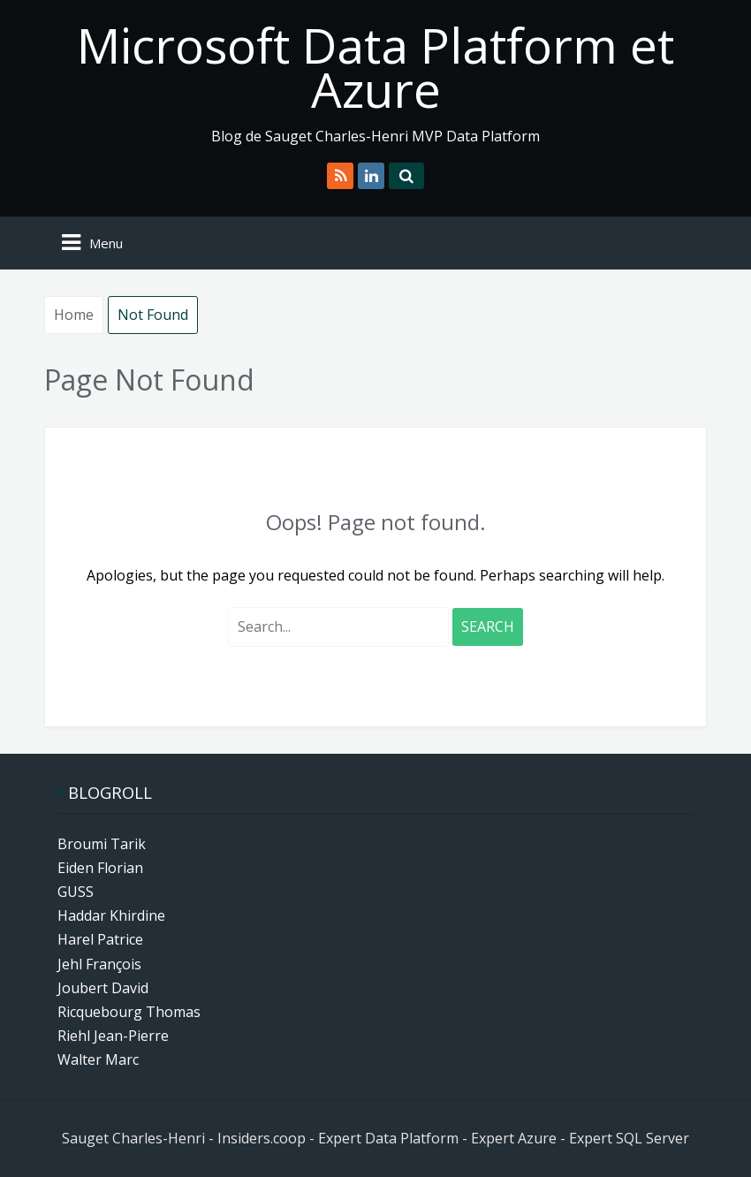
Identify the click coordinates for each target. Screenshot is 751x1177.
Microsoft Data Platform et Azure (375, 66)
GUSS (75, 891)
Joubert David (102, 988)
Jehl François (99, 964)
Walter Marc (98, 1059)
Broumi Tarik (101, 844)
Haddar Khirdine (111, 915)
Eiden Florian (100, 867)
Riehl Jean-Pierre (113, 1035)
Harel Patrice (100, 939)
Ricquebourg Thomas (129, 1011)
